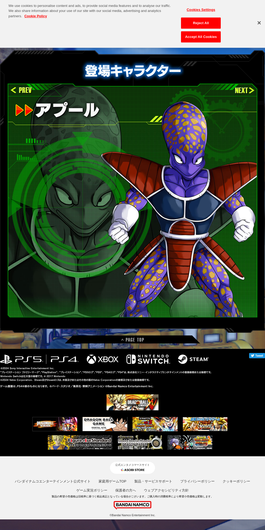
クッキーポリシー (236, 481)
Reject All (201, 20)
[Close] (259, 19)
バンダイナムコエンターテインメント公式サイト (53, 481)
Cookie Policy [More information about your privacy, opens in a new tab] (35, 13)
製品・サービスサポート (153, 481)
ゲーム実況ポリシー (91, 490)
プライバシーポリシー (197, 481)
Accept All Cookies (201, 34)
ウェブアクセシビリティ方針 (166, 490)
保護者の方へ (125, 490)
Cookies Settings (201, 6)
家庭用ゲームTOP (112, 481)
